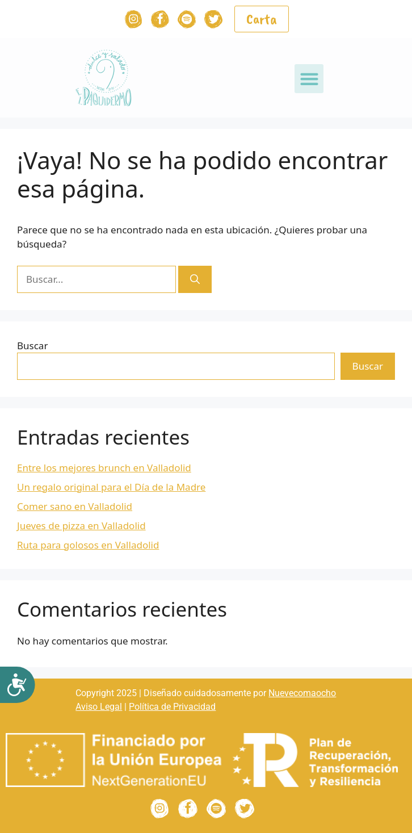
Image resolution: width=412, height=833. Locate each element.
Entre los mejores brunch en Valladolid (104, 467)
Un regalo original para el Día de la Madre (111, 486)
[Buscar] (195, 279)
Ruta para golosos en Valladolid (88, 544)
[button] (309, 78)
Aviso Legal (98, 706)
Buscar (32, 345)
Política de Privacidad (172, 706)
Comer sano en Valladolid (74, 506)
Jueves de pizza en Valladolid (81, 525)
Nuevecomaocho (302, 693)
